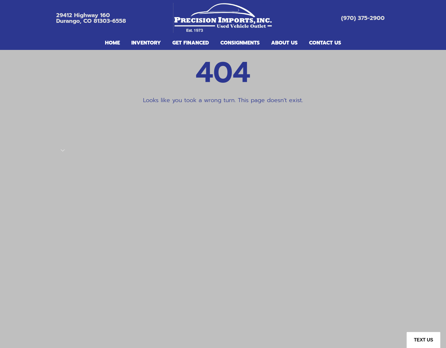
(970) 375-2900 (362, 18)
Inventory (146, 43)
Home (112, 43)
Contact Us (325, 43)
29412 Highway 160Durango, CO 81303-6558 (91, 18)
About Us (284, 43)
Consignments (240, 43)
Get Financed (190, 43)
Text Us (423, 339)
